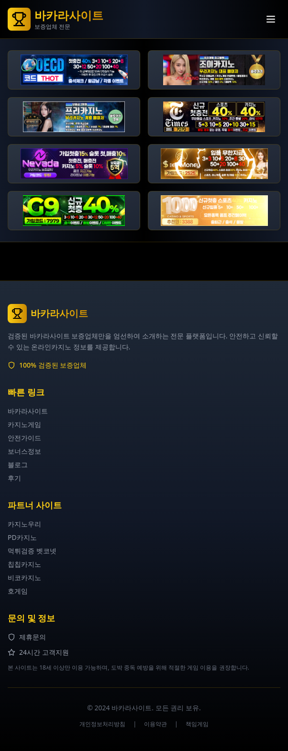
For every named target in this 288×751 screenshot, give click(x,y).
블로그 (18, 464)
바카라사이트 (28, 410)
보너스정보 (24, 451)
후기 (14, 477)
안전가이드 (24, 437)
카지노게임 (24, 424)
